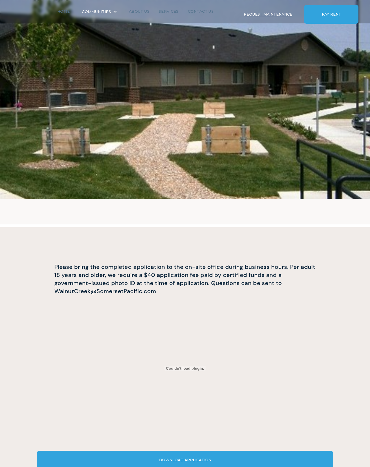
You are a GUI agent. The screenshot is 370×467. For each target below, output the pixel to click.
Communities (105, 11)
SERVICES (178, 11)
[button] (108, 11)
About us (148, 11)
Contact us (210, 11)
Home (72, 11)
